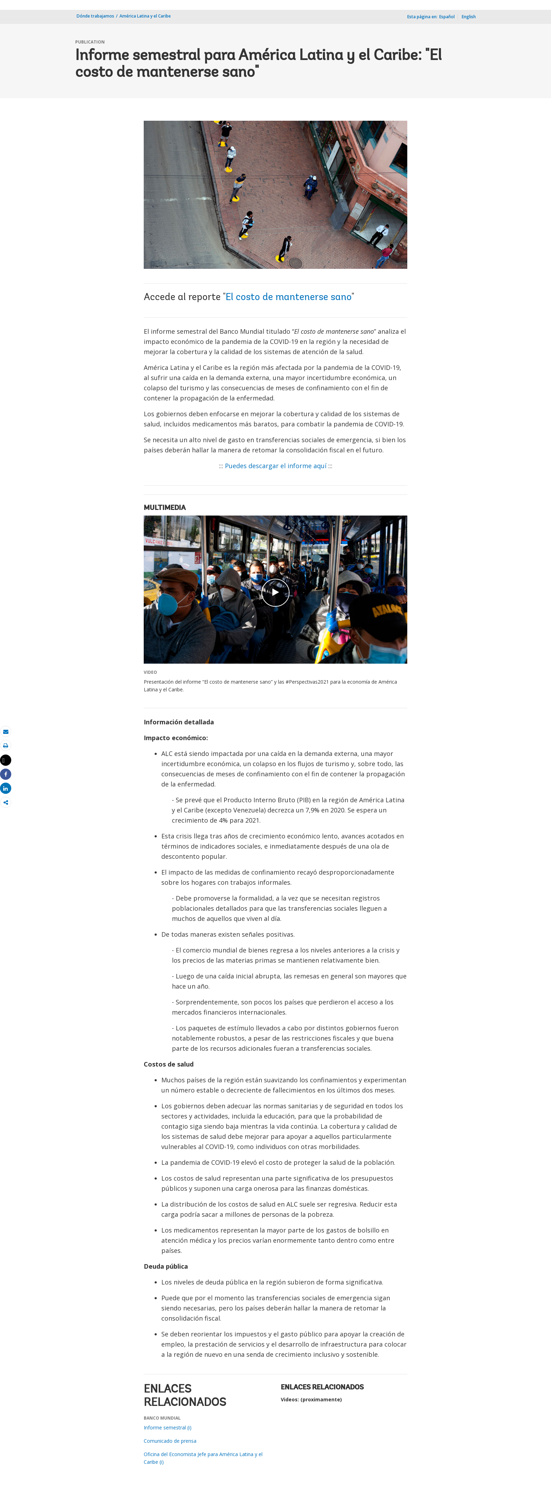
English (469, 17)
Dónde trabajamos (95, 16)
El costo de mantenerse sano (288, 298)
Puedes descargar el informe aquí (275, 466)
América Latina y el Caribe (145, 16)
